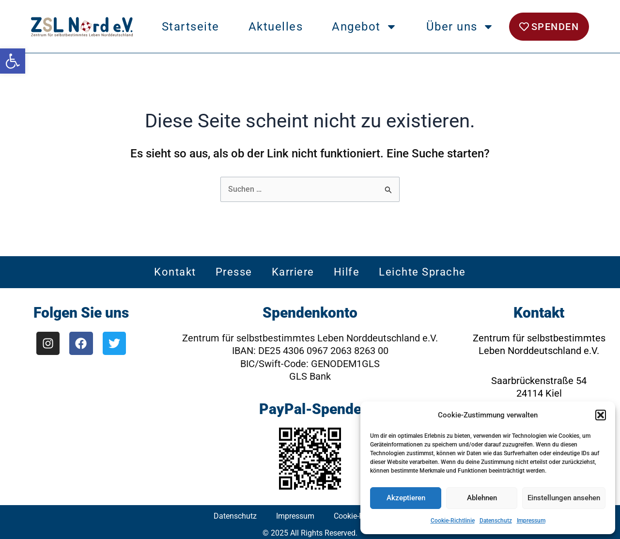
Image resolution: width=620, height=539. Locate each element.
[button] (600, 415)
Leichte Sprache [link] (422, 272)
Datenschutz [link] (496, 520)
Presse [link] (234, 272)
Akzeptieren (406, 497)
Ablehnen (482, 497)
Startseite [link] (190, 26)
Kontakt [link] (175, 272)
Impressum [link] (531, 520)
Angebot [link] (364, 26)
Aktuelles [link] (275, 26)
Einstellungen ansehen (563, 497)
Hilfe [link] (347, 272)
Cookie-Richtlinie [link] (453, 520)
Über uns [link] (460, 26)
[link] (12, 61)
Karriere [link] (293, 272)
